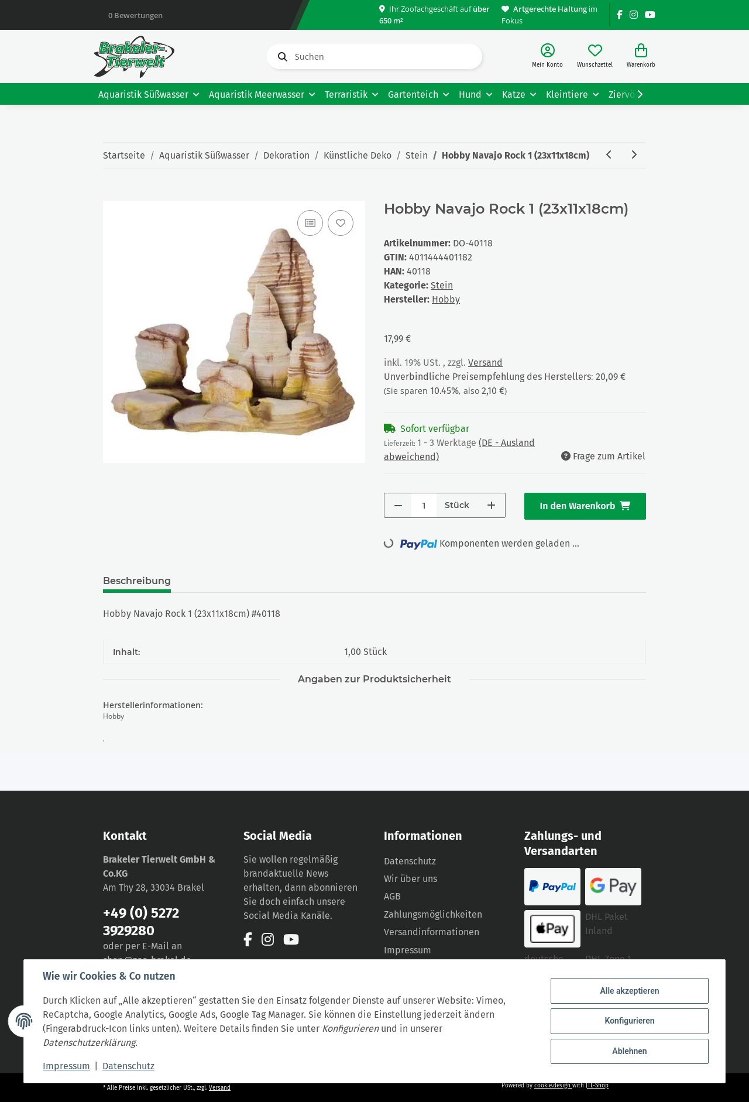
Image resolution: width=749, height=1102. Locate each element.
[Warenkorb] (641, 56)
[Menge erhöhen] (491, 505)
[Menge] (424, 505)
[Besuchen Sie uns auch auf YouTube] (650, 14)
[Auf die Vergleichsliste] (310, 223)
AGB (392, 896)
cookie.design (553, 1085)
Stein (442, 285)
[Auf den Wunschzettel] (340, 223)
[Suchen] (374, 56)
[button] (547, 56)
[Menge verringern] (398, 505)
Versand (485, 362)
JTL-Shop (597, 1085)
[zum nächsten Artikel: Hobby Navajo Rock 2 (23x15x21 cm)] (633, 155)
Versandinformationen (431, 932)
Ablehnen (629, 1051)
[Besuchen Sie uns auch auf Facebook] (620, 14)
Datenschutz (410, 861)
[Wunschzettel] (595, 56)
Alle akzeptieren (629, 990)
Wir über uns (410, 878)
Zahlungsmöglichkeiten (433, 914)
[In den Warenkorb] (112, 194)
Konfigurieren (629, 1020)
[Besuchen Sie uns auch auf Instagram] (634, 14)
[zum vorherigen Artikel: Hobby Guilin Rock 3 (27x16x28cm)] (609, 155)
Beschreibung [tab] (137, 580)
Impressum (407, 950)
